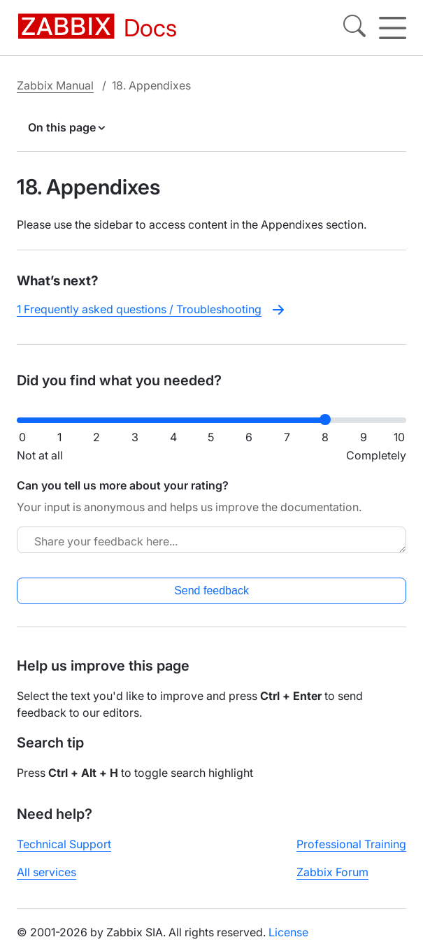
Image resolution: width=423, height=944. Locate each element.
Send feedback (211, 590)
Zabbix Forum (332, 872)
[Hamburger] (392, 28)
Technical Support (64, 844)
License (288, 932)
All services (46, 872)
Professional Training (351, 844)
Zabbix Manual (55, 85)
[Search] (354, 28)
